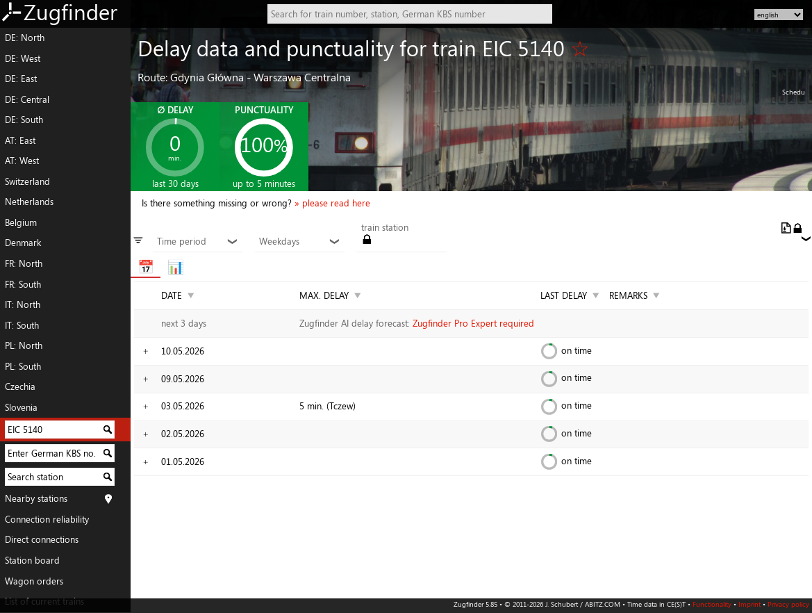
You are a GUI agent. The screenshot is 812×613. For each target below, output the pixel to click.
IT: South (22, 325)
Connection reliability (47, 519)
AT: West (22, 160)
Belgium (21, 222)
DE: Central (27, 99)
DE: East (21, 78)
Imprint (749, 604)
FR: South (23, 284)
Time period (197, 241)
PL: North (23, 345)
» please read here (332, 203)
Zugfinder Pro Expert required (473, 323)
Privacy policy (788, 604)
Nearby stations (36, 498)
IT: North (22, 304)
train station (384, 228)
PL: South (23, 366)
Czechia (20, 386)
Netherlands (29, 201)
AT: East (20, 140)
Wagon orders (34, 581)
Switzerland (27, 181)
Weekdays (299, 241)
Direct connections (41, 539)
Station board (32, 560)
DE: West (22, 58)
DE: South (24, 119)
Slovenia (21, 407)
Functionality (712, 604)
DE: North (24, 37)
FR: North (23, 263)
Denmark (23, 242)
